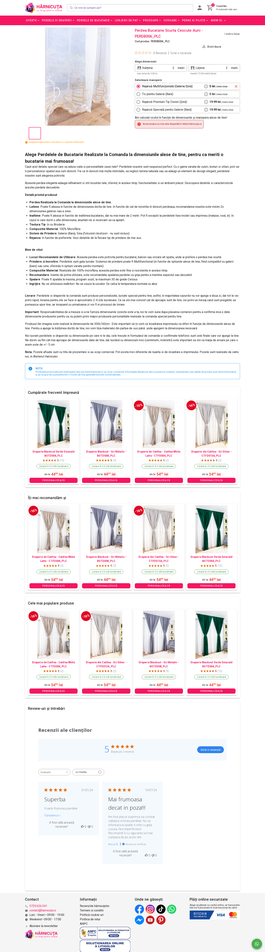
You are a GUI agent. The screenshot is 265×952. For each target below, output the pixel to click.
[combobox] (54, 772)
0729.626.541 (38, 906)
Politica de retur (90, 919)
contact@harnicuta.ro (42, 910)
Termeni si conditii (92, 910)
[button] (33, 20)
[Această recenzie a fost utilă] (82, 826)
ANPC (84, 923)
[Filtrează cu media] (88, 772)
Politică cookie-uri (92, 915)
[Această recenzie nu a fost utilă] (89, 826)
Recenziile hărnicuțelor (94, 906)
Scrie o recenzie (180, 53)
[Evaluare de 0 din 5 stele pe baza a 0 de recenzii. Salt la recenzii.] (150, 53)
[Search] (130, 7)
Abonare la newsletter (43, 926)
